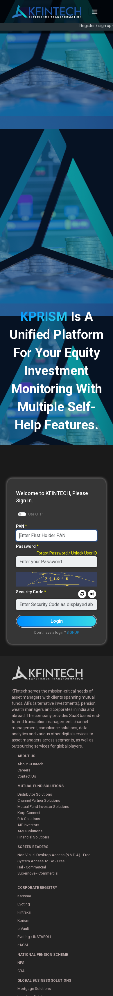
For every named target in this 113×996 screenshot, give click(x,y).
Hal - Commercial (31, 867)
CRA (21, 971)
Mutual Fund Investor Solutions (43, 806)
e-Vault (23, 928)
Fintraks (24, 912)
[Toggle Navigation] (94, 11)
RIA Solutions (28, 819)
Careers (23, 770)
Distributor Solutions (34, 794)
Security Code (29, 591)
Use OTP (35, 514)
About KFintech (30, 764)
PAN (20, 526)
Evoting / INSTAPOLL (34, 937)
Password (26, 546)
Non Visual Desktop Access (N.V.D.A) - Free (53, 855)
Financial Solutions (33, 837)
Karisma (24, 896)
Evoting (23, 904)
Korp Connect (28, 812)
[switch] (22, 514)
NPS (20, 962)
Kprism (23, 920)
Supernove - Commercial (37, 873)
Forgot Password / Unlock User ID (67, 553)
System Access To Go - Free (40, 861)
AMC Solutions (29, 831)
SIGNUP (73, 633)
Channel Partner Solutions (38, 800)
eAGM (22, 945)
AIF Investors (28, 825)
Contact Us (26, 776)
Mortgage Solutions (34, 988)
